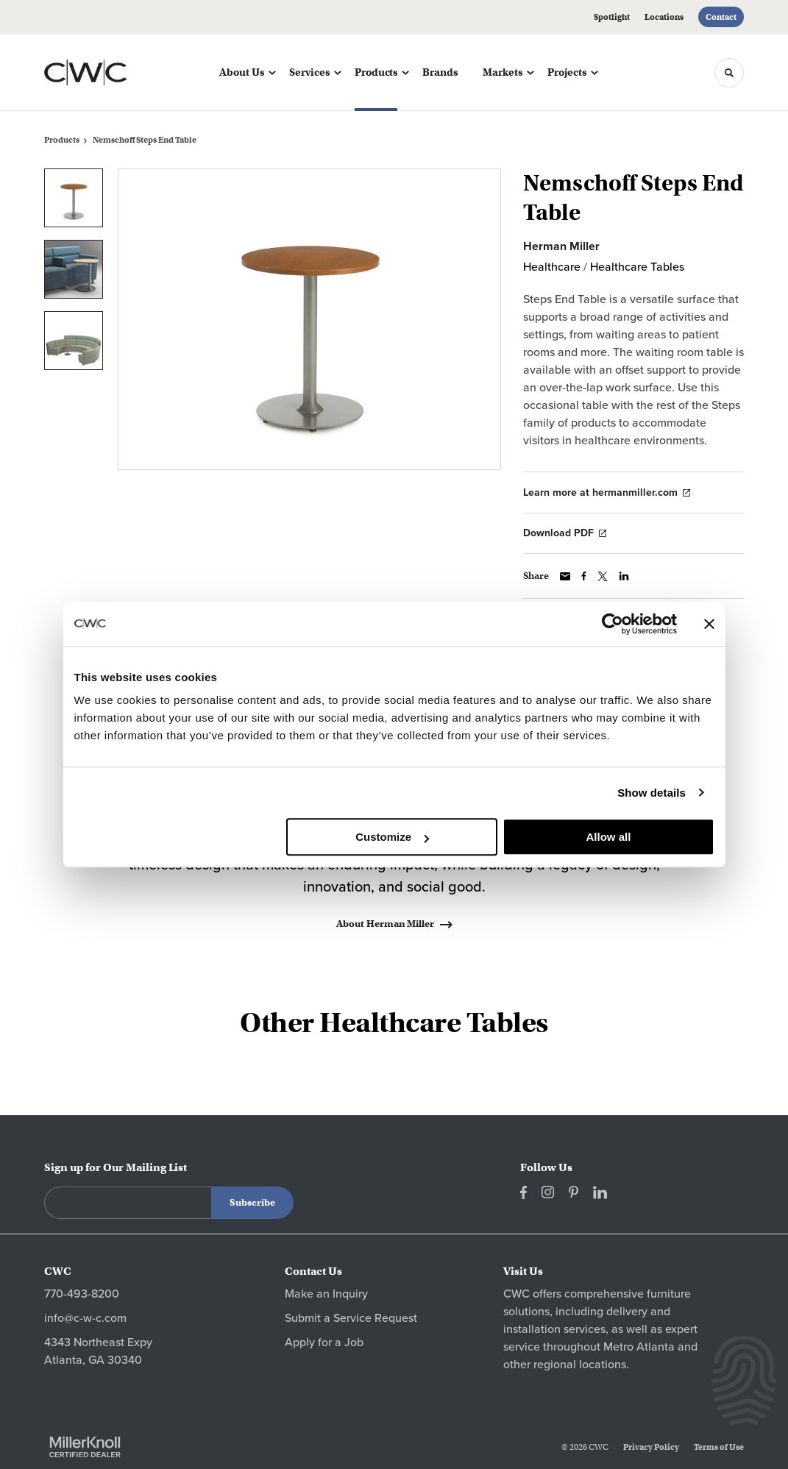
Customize (392, 836)
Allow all (608, 836)
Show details (651, 792)
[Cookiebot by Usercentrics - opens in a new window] (612, 624)
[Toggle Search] (729, 73)
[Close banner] (709, 624)
